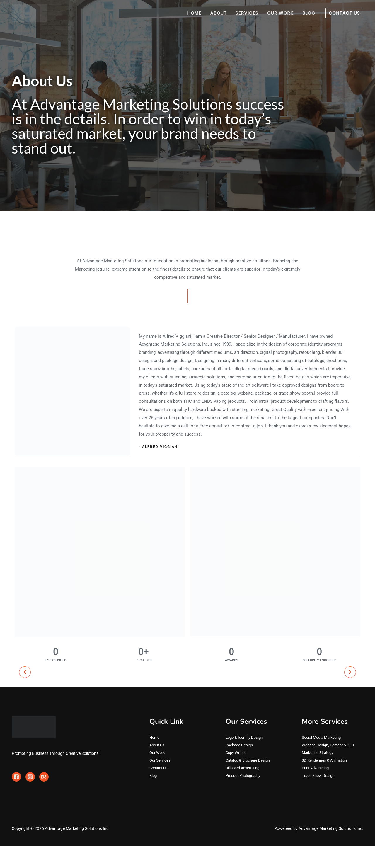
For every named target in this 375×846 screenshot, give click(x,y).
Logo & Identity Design (246, 737)
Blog (308, 13)
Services (247, 13)
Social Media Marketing (323, 737)
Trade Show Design (319, 775)
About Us (157, 745)
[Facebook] (16, 777)
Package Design (240, 745)
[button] (344, 13)
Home (195, 13)
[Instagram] (30, 777)
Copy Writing (237, 752)
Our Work (280, 13)
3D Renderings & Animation (326, 760)
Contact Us (159, 768)
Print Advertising (317, 768)
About (218, 13)
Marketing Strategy (319, 752)
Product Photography (245, 775)
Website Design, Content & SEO (330, 745)
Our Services (160, 760)
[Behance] (44, 777)
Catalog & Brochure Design (250, 760)
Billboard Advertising (244, 768)
